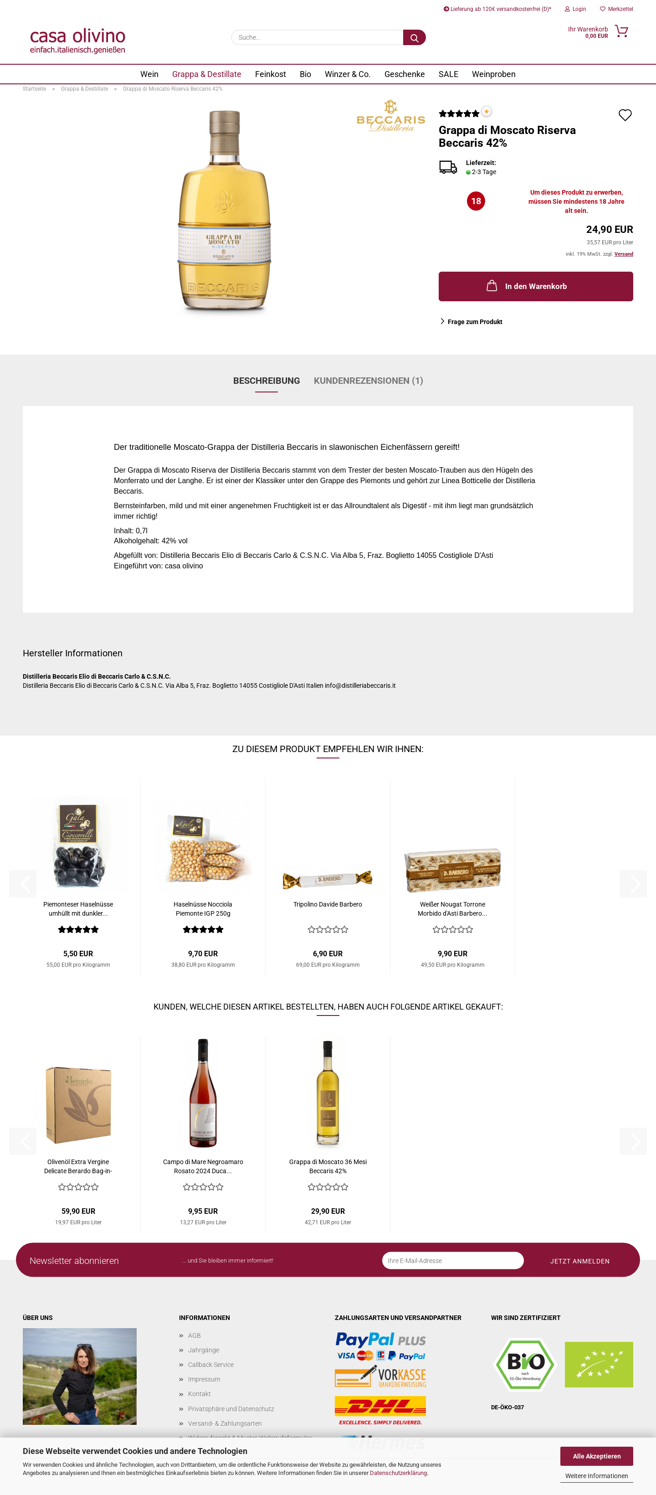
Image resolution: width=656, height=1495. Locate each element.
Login (575, 9)
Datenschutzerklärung (398, 1472)
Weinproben (494, 74)
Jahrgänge (203, 1350)
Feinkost (270, 74)
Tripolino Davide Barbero (327, 904)
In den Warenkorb (526, 285)
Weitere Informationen (596, 1476)
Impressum (204, 1379)
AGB (194, 1335)
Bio (305, 74)
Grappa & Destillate (206, 74)
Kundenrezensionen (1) (368, 380)
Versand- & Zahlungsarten (225, 1423)
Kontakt (199, 1393)
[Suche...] (414, 37)
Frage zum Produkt (475, 321)
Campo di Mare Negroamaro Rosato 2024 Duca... (203, 1166)
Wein (149, 74)
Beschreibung (266, 380)
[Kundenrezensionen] (459, 117)
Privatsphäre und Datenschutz (231, 1409)
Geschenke (404, 74)
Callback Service (211, 1364)
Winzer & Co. (348, 74)
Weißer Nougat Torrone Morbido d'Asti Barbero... (452, 909)
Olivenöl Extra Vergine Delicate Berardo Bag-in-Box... (78, 1166)
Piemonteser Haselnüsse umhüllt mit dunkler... (78, 909)
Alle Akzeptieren (597, 1456)
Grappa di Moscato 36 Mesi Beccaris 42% (328, 1166)
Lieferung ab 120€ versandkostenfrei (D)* (497, 9)
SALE (448, 74)
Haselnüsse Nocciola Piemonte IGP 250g (203, 909)
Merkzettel (616, 9)
